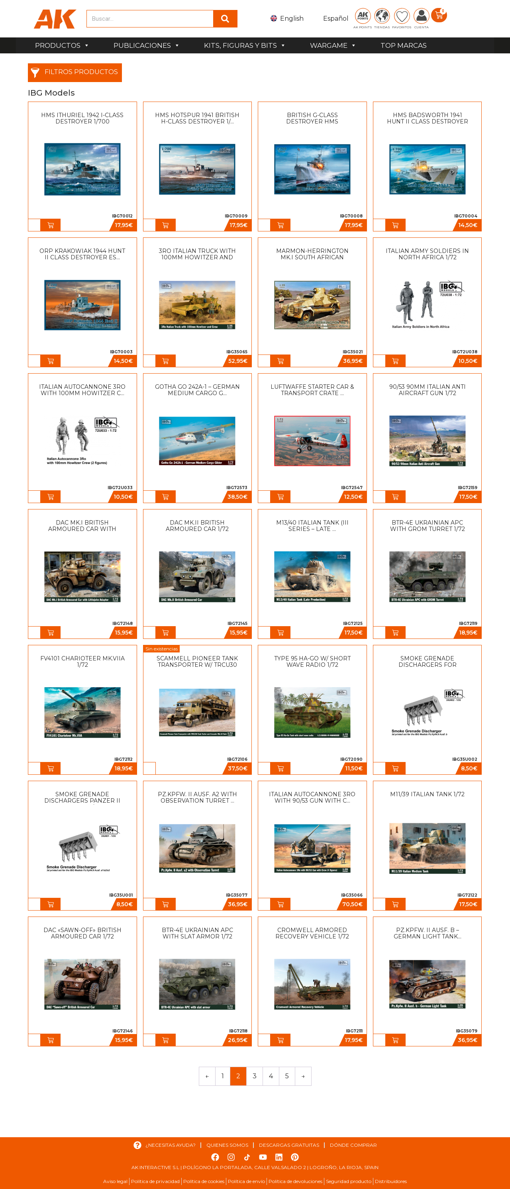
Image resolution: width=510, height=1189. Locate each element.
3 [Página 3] (255, 1076)
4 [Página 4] (271, 1076)
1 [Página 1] (223, 1076)
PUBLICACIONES (147, 45)
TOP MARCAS (404, 45)
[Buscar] (225, 18)
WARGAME (333, 45)
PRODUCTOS (62, 45)
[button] (50, 225)
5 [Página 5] (287, 1076)
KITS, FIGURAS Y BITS (245, 45)
